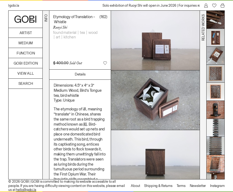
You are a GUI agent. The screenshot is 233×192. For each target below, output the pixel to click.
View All (25, 73)
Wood (92, 32)
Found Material (64, 32)
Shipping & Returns (158, 186)
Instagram (217, 186)
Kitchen (70, 37)
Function (26, 53)
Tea (82, 32)
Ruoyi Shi (60, 27)
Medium (25, 43)
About (135, 186)
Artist (25, 33)
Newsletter (198, 186)
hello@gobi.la (26, 190)
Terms (181, 186)
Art (58, 37)
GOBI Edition (26, 63)
